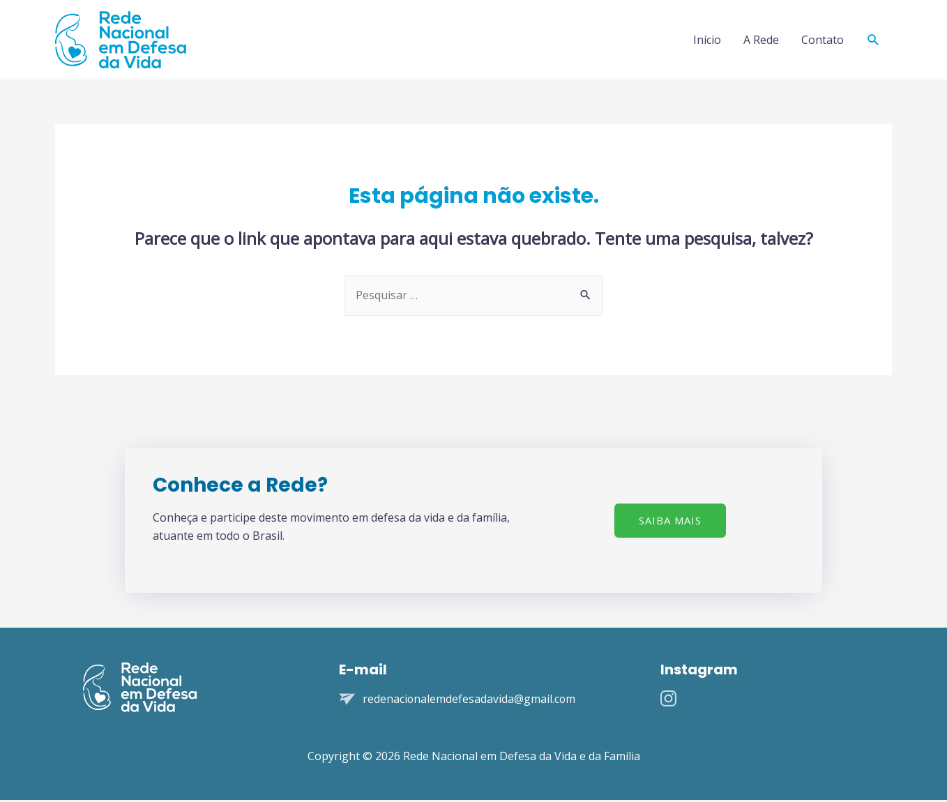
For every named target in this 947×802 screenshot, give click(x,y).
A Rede (761, 40)
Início (707, 40)
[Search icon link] (873, 40)
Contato (822, 40)
